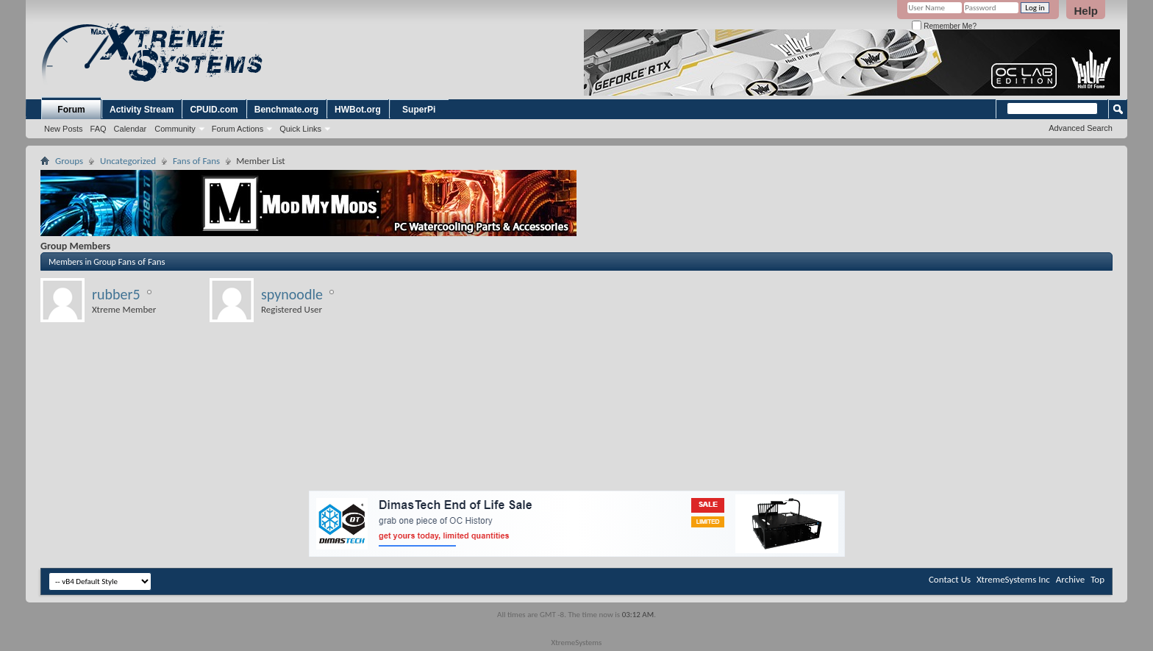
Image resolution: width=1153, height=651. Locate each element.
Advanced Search (1081, 128)
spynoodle (292, 294)
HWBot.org (358, 109)
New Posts (63, 128)
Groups (69, 160)
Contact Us (950, 579)
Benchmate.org (286, 109)
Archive (1070, 579)
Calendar (130, 128)
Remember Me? (944, 26)
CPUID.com (214, 109)
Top (1097, 579)
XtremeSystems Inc (1013, 579)
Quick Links (300, 128)
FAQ (98, 128)
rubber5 (116, 294)
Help (1086, 10)
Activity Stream (142, 109)
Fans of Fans (196, 160)
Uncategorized (128, 160)
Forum (71, 109)
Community (175, 128)
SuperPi (418, 109)
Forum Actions (237, 128)
